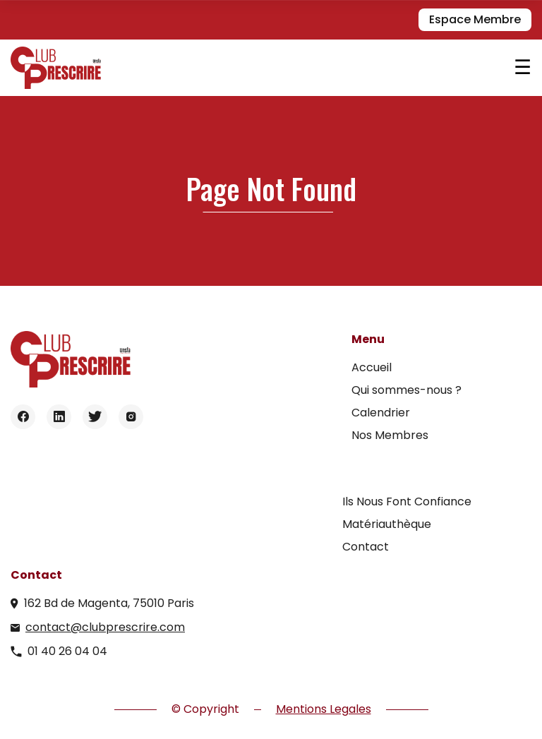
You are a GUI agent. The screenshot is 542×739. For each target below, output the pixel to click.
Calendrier (380, 412)
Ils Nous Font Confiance (406, 501)
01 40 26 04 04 (67, 651)
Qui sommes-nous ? (406, 390)
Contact (365, 547)
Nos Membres (389, 435)
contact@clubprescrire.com (105, 627)
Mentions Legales (323, 709)
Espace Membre (475, 19)
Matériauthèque (386, 524)
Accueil (371, 367)
